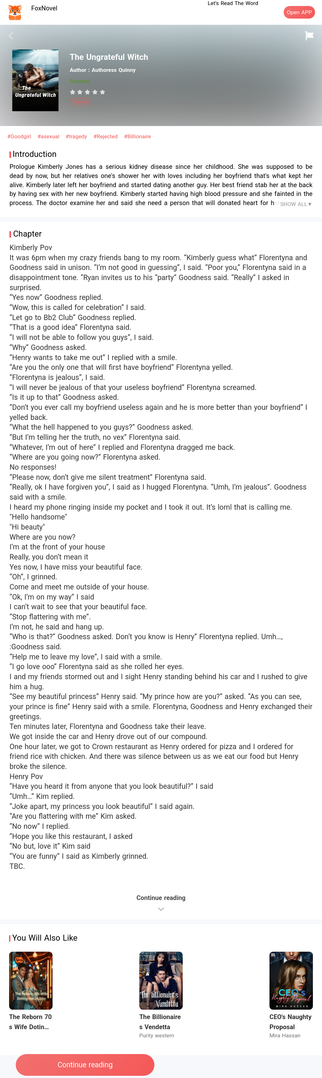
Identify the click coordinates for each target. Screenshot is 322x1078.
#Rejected (106, 136)
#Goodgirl (20, 136)
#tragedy (77, 136)
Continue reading (85, 1065)
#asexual (49, 136)
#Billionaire (137, 136)
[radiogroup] (87, 92)
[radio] (73, 92)
